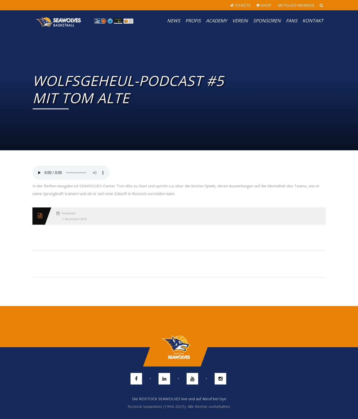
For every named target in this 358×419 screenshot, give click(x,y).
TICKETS (240, 5)
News (173, 21)
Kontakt (312, 21)
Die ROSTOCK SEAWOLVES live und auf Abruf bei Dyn (179, 398)
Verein (240, 21)
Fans (291, 21)
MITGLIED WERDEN (295, 5)
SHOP (263, 5)
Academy (216, 21)
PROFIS (193, 21)
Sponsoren (267, 21)
